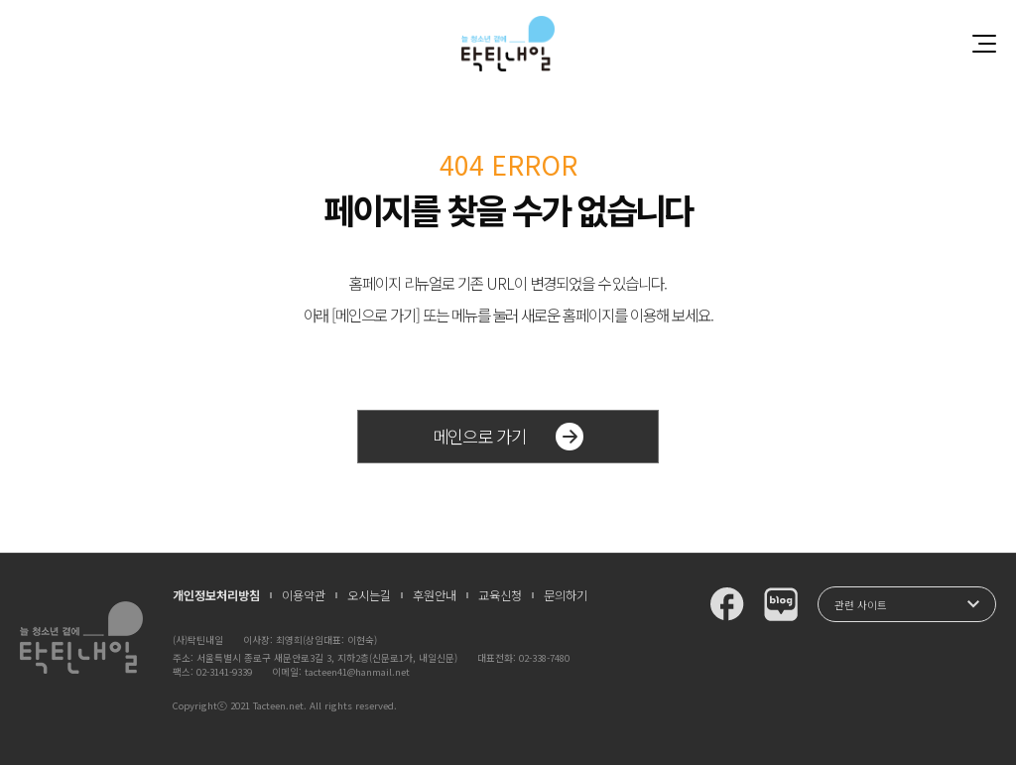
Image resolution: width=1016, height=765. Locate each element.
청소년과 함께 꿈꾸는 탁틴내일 (508, 43)
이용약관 (303, 595)
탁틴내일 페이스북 (727, 604)
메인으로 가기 (508, 436)
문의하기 (565, 595)
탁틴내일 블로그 (781, 604)
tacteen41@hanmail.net (357, 672)
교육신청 (500, 595)
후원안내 (434, 595)
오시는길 (369, 595)
